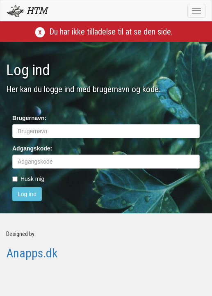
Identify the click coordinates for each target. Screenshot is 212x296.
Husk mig (28, 179)
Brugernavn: (29, 118)
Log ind (27, 194)
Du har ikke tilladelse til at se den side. (111, 32)
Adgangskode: (32, 148)
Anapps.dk (32, 253)
